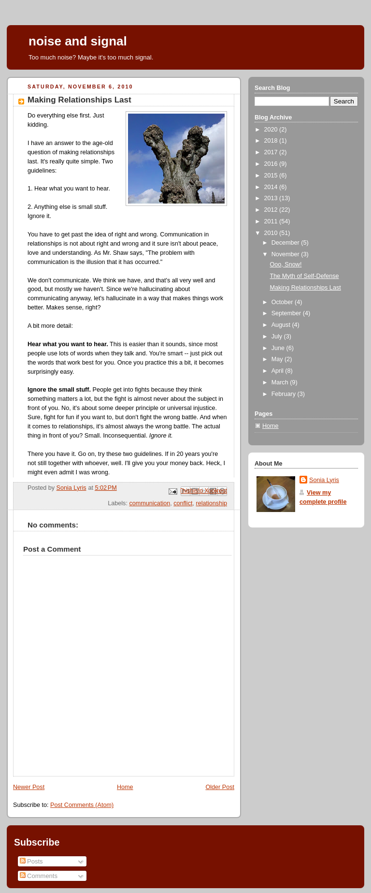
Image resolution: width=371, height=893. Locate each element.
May (278, 359)
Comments (38, 875)
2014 (272, 187)
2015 (272, 175)
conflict (182, 503)
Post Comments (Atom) (82, 805)
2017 (272, 152)
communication (149, 503)
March (280, 382)
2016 (272, 164)
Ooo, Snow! (286, 264)
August (281, 325)
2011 (272, 221)
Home (125, 787)
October (283, 302)
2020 (272, 129)
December (286, 242)
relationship (212, 503)
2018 (272, 140)
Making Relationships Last (305, 287)
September (287, 313)
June (278, 348)
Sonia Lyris (324, 480)
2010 (272, 233)
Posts (31, 861)
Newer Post (28, 787)
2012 (272, 209)
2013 (272, 198)
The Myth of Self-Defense (304, 276)
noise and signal (78, 41)
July (277, 336)
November (286, 254)
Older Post (219, 787)
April (278, 370)
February (284, 394)
